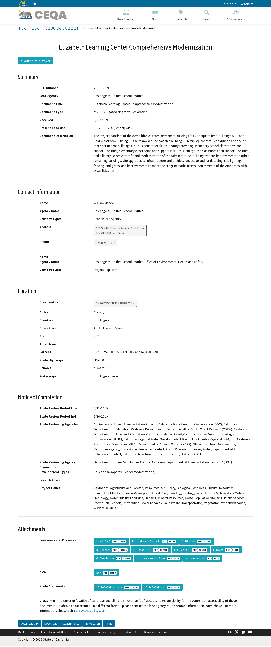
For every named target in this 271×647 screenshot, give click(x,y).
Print (108, 624)
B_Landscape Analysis (154, 542)
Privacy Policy (82, 632)
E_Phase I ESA (150, 550)
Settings (246, 3)
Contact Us (230, 3)
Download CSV (29, 624)
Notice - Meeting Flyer (158, 559)
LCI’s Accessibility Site (89, 611)
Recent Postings (126, 14)
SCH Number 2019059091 (62, 28)
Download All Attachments (61, 624)
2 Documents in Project (35, 61)
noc (106, 573)
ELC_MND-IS (190, 550)
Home (22, 28)
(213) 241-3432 (105, 243)
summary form (203, 559)
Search (207, 14)
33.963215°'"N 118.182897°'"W (115, 304)
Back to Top (26, 632)
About (155, 14)
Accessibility (106, 632)
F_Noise (226, 550)
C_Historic (196, 542)
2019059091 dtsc (162, 588)
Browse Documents (157, 632)
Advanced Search (235, 14)
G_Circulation (113, 559)
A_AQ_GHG (111, 542)
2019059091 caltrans (117, 588)
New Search (92, 624)
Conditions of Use (53, 632)
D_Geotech (112, 550)
